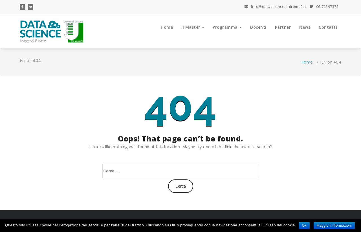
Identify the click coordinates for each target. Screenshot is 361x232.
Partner (283, 27)
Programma (227, 27)
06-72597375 (324, 6)
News (304, 27)
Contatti (328, 27)
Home (167, 27)
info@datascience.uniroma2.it (275, 6)
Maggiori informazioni (334, 226)
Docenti (258, 27)
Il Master (192, 27)
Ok (304, 226)
